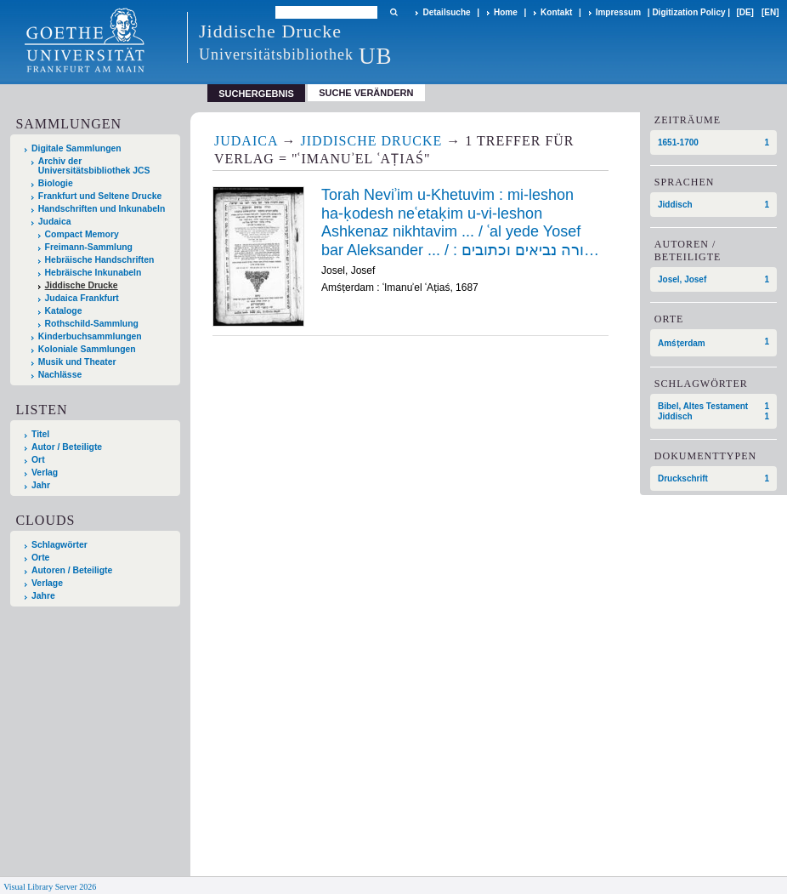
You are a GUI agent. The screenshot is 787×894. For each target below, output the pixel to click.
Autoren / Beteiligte (71, 570)
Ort (38, 459)
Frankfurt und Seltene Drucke (100, 196)
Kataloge (63, 311)
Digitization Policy (688, 12)
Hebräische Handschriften (100, 260)
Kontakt (556, 12)
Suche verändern (366, 93)
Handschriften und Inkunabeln (102, 209)
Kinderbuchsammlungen (90, 336)
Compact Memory (82, 234)
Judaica (54, 221)
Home (506, 12)
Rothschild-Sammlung (92, 323)
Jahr (40, 485)
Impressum (618, 12)
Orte (40, 557)
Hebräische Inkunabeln (93, 272)
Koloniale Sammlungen (87, 349)
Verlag (44, 472)
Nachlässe (60, 374)
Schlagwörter (59, 544)
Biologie (55, 183)
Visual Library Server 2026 (49, 886)
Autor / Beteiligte (66, 447)
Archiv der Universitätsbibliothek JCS (94, 166)
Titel (40, 434)
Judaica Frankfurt (82, 298)
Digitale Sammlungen (76, 148)
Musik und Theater (77, 362)
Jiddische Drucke (81, 285)
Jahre (43, 596)
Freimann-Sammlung (89, 247)
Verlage (47, 583)
